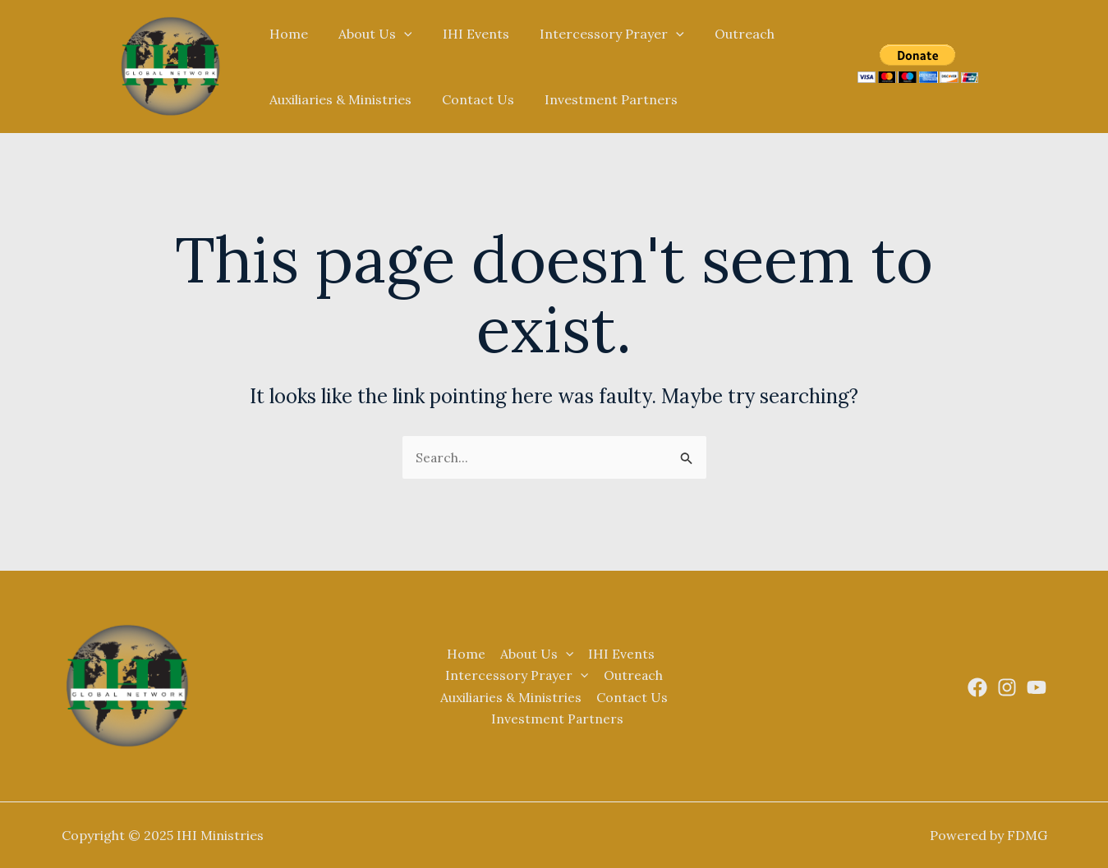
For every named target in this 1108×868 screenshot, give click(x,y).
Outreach (725, 33)
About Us (369, 34)
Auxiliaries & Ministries (338, 99)
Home (286, 33)
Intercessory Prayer (597, 34)
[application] (397, 34)
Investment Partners (600, 99)
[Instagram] (1007, 687)
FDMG (1027, 835)
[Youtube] (1036, 687)
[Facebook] (977, 687)
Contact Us (471, 99)
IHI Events (465, 33)
